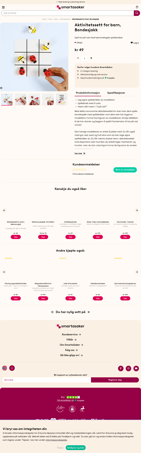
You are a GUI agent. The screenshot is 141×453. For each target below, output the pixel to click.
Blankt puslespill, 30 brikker (43, 222)
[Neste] (64, 87)
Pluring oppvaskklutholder (16, 283)
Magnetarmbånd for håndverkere (43, 285)
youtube (136, 368)
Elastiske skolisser (98, 283)
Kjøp (43, 237)
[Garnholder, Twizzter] (125, 207)
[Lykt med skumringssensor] (125, 269)
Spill (56, 19)
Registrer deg (115, 380)
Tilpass (60, 447)
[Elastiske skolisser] (98, 269)
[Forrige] (4, 210)
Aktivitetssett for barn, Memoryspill (16, 223)
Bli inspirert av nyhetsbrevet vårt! (70, 375)
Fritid (50, 19)
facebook (121, 368)
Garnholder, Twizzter (125, 222)
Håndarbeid (65, 19)
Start (44, 19)
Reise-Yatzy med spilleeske (98, 222)
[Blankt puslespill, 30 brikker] (43, 207)
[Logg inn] (11, 368)
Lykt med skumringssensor (125, 283)
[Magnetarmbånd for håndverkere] (43, 269)
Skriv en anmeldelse (125, 169)
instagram (128, 368)
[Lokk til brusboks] (71, 269)
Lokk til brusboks (70, 283)
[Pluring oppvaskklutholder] (16, 269)
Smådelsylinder (70, 222)
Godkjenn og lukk (75, 447)
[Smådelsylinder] (71, 207)
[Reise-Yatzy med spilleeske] (98, 207)
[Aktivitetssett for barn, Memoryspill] (16, 207)
